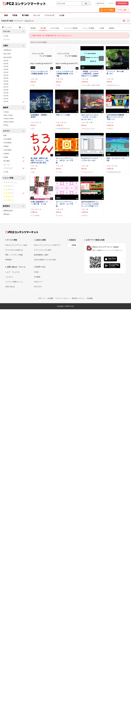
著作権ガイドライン (78, 298)
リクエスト (9, 277)
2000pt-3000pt (8, 122)
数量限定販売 (8, 210)
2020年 (5, 78)
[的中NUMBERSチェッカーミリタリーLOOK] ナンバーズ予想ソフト (90, 204)
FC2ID (36, 272)
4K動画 (5, 146)
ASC (33, 128)
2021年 (5, 75)
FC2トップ (42, 298)
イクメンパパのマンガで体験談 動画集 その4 (39, 72)
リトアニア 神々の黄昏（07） (115, 72)
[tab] (80, 28)
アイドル (6, 39)
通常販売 (6, 214)
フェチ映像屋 (35, 215)
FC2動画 (37, 277)
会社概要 (50, 298)
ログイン (112, 3)
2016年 (5, 90)
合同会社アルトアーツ (114, 85)
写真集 (14, 15)
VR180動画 (7, 139)
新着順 (33, 28)
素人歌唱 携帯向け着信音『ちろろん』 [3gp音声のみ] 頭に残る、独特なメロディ (39, 160)
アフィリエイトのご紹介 (42, 250)
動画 (6, 15)
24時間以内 (7, 50)
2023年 (5, 69)
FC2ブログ (38, 287)
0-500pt (6, 112)
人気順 (101, 28)
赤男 (33, 85)
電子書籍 (25, 15)
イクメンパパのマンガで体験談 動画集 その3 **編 (64, 73)
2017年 (5, 87)
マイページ (100, 3)
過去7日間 (7, 54)
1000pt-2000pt (8, 118)
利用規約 (8, 260)
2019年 (5, 81)
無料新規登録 (122, 3)
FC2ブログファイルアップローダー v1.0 (89, 159)
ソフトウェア (49, 15)
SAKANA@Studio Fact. (63, 128)
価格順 (111, 28)
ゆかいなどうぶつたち (89, 128)
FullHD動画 (7, 150)
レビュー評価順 (88, 28)
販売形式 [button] (13, 206)
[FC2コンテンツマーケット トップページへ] (21, 232)
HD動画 (6, 154)
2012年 (13, 102)
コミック (36, 15)
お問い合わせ (10, 287)
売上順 (43, 28)
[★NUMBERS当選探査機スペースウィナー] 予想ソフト (116, 117)
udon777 (110, 128)
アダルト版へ (122, 10)
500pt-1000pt (8, 115)
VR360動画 (7, 143)
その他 (61, 15)
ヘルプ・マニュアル (12, 272)
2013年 (5, 98)
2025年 (5, 64)
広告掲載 (90, 298)
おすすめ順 (54, 28)
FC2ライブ (38, 282)
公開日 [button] (13, 46)
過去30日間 (7, 57)
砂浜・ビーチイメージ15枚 (116, 159)
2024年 (5, 66)
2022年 (5, 72)
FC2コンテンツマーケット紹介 (16, 245)
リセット (22, 27)
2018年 (5, 84)
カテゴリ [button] (13, 131)
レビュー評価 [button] (13, 178)
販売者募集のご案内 (41, 255)
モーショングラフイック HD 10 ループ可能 (64, 204)
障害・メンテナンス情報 (14, 255)
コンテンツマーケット (30, 3)
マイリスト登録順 (70, 28)
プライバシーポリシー (62, 298)
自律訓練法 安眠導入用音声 (39, 116)
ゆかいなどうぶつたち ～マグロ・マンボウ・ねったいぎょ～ (90, 117)
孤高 (33, 172)
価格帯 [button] (13, 108)
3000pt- (6, 125)
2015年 (5, 93)
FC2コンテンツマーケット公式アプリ (47, 245)
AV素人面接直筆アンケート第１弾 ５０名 (39, 203)
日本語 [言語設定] (74, 245)
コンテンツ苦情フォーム (14, 282)
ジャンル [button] (13, 31)
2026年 (5, 61)
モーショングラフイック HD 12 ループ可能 (64, 160)
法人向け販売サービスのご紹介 (45, 260)
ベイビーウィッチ (88, 172)
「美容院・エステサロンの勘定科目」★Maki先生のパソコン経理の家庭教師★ (90, 73)
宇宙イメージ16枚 (63, 115)
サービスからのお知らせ (14, 250)
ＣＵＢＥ (59, 172)
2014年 (5, 96)
